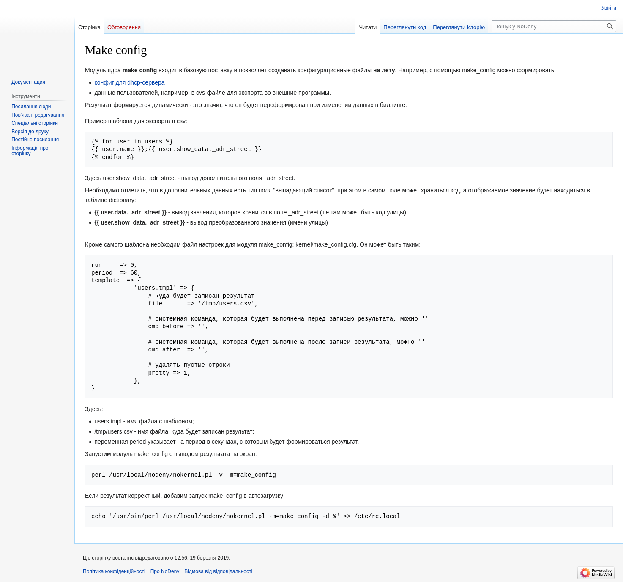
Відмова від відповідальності (218, 571)
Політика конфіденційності (114, 571)
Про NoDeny (165, 571)
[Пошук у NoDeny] (554, 26)
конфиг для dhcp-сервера (129, 82)
